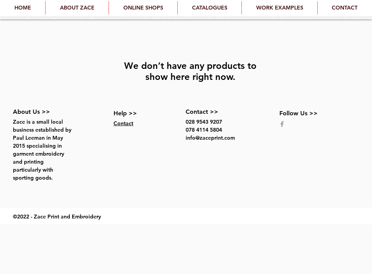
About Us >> (31, 111)
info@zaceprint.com (210, 137)
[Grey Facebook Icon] (282, 124)
